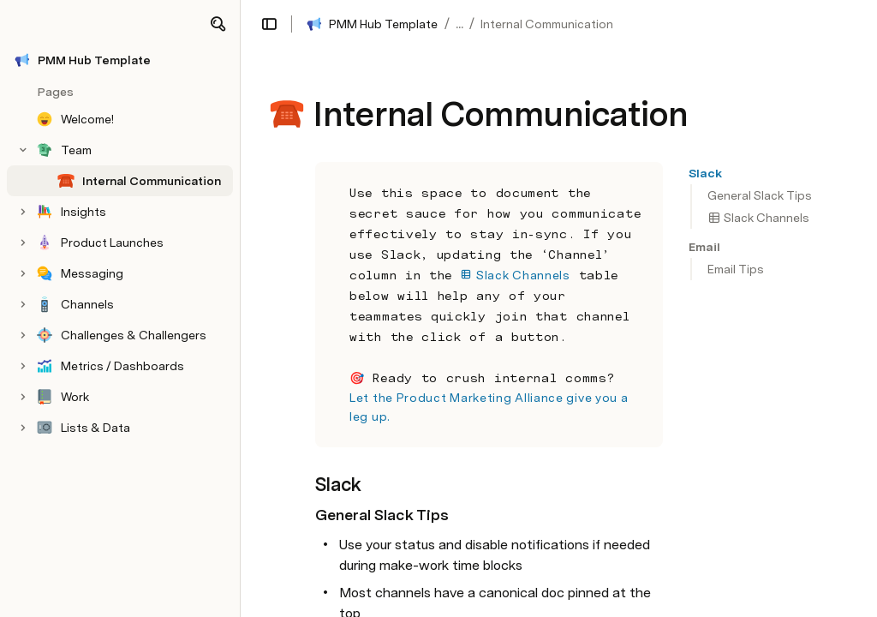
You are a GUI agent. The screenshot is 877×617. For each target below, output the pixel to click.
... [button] (459, 24)
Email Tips (735, 269)
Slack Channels (758, 218)
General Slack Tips (759, 195)
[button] (218, 24)
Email (704, 247)
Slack (705, 173)
